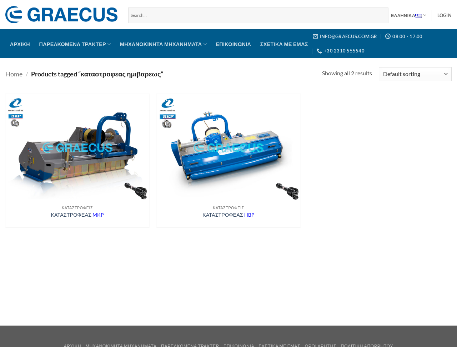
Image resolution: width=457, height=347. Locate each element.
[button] (444, 15)
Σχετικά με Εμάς (284, 44)
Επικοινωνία (233, 44)
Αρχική (20, 44)
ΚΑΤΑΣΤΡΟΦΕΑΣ (77, 215)
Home (13, 74)
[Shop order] (415, 74)
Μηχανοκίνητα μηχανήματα (163, 44)
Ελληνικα (409, 15)
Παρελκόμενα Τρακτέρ (75, 44)
